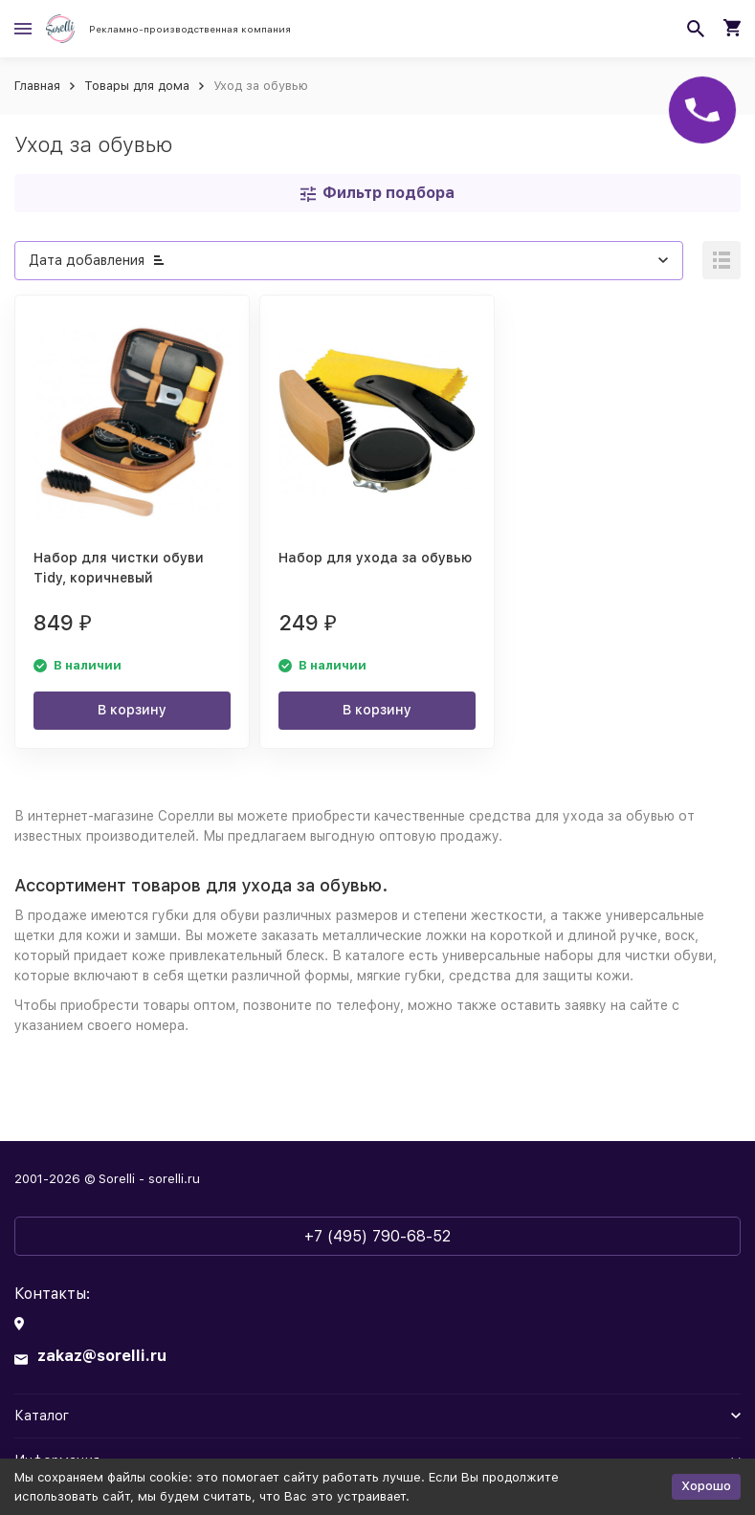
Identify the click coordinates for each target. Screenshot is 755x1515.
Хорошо (706, 1486)
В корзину (132, 709)
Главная (37, 85)
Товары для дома (136, 85)
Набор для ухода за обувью (375, 557)
